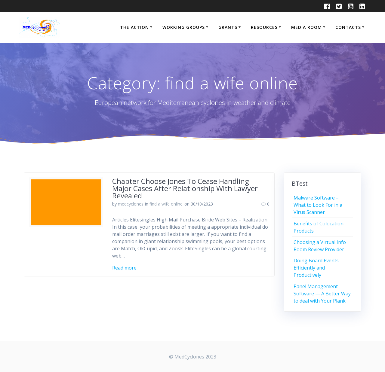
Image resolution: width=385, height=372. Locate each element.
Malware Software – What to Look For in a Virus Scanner (318, 204)
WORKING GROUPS (183, 27)
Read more (124, 267)
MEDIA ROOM (306, 27)
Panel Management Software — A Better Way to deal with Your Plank (322, 293)
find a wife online (166, 204)
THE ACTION (134, 27)
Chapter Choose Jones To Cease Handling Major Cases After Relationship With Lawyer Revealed (185, 188)
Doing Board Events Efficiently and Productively (316, 267)
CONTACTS (348, 27)
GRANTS (227, 27)
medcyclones (130, 204)
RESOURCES (264, 27)
